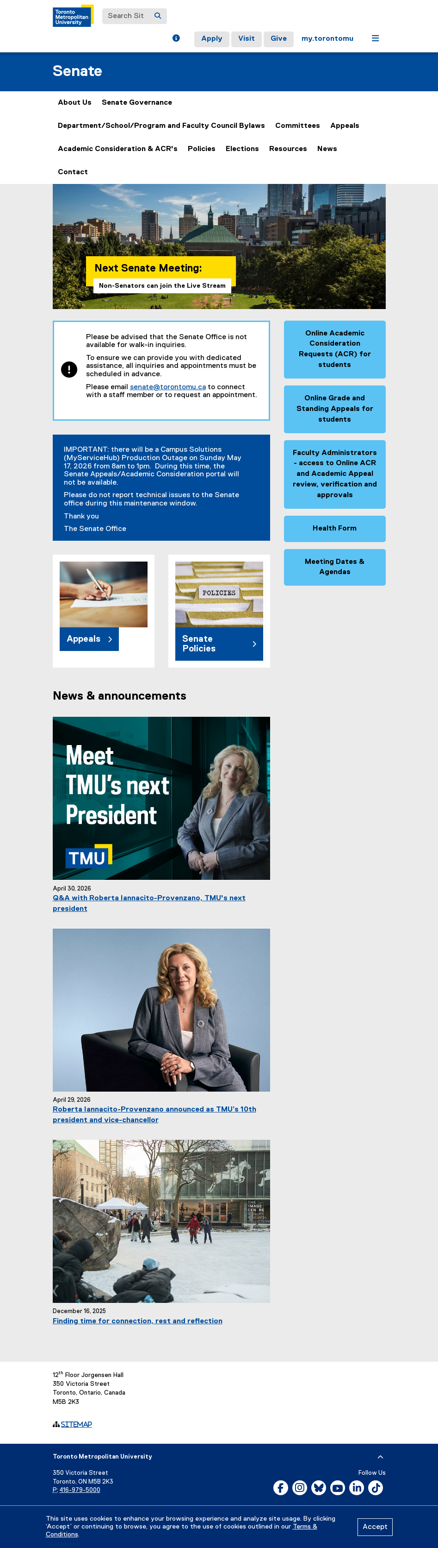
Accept (375, 1527)
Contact (73, 172)
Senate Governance (137, 103)
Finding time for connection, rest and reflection (137, 1321)
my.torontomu (327, 39)
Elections (242, 149)
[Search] (157, 16)
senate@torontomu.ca (168, 387)
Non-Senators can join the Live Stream (162, 286)
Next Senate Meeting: (148, 269)
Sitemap (76, 1424)
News (327, 149)
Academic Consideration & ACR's (118, 149)
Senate (77, 71)
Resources (288, 149)
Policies (202, 149)
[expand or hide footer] (380, 1457)
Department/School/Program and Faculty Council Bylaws (161, 126)
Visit (246, 39)
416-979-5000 (80, 1490)
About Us (75, 103)
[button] (176, 39)
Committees (297, 126)
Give (279, 39)
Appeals (344, 126)
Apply (211, 39)
